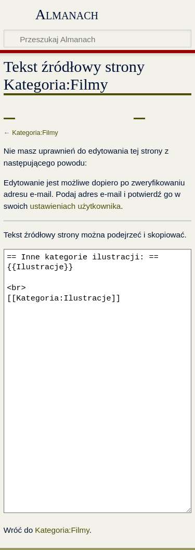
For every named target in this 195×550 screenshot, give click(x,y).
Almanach (66, 14)
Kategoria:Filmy (35, 132)
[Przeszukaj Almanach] (97, 38)
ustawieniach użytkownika (75, 206)
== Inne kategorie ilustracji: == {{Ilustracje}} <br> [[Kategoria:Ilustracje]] (97, 380)
